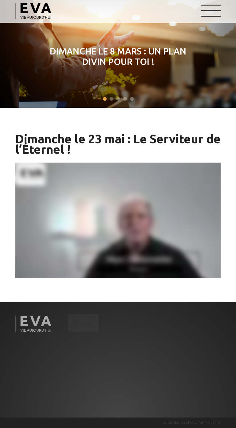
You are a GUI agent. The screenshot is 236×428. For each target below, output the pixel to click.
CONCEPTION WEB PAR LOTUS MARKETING (192, 422)
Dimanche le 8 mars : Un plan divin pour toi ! (117, 56)
